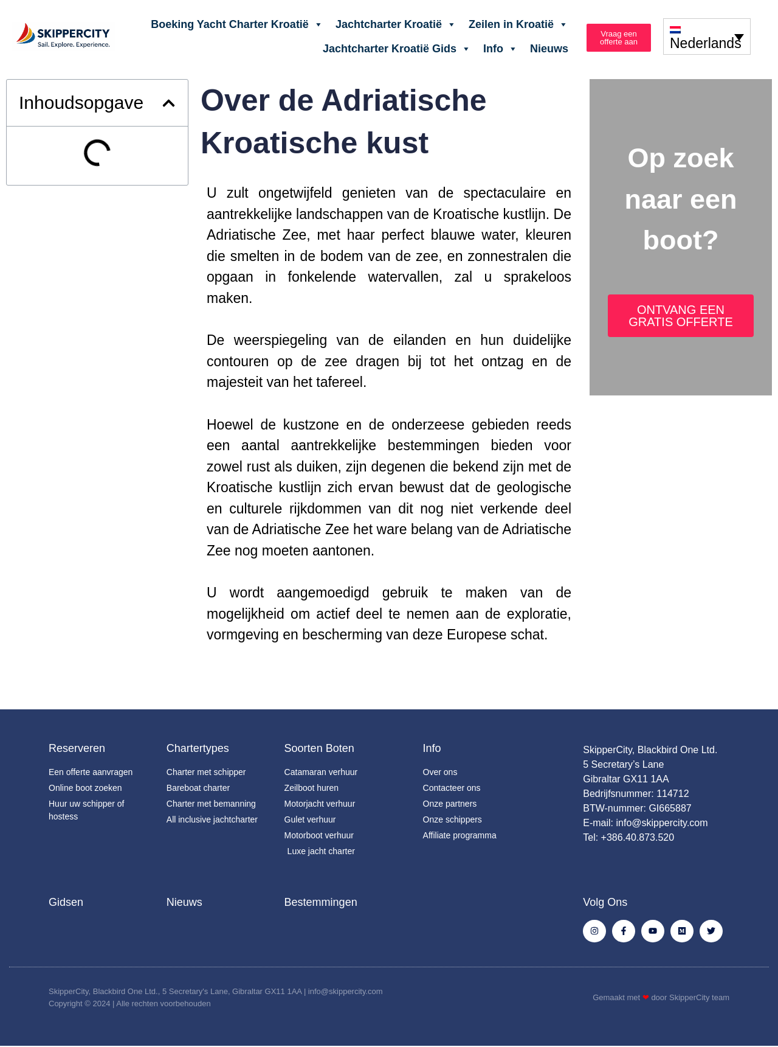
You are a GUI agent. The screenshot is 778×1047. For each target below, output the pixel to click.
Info (500, 49)
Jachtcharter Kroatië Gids (397, 49)
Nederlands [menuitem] (706, 44)
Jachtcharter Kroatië (396, 24)
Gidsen (66, 902)
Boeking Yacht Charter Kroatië (237, 24)
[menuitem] (707, 36)
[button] (169, 103)
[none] (707, 36)
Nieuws (549, 49)
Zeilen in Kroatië (518, 24)
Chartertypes (198, 748)
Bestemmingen (320, 902)
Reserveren (77, 748)
